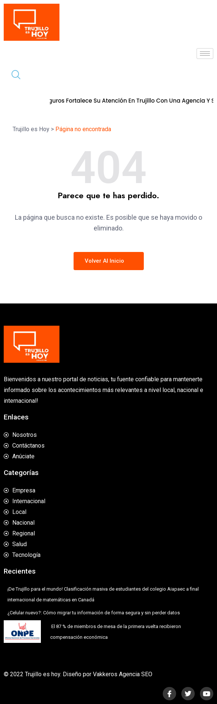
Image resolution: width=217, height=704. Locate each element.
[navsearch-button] (13, 75)
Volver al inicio (109, 261)
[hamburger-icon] (205, 53)
